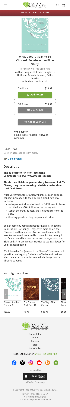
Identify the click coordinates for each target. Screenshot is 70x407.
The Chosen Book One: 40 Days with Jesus (31, 305)
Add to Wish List (35, 122)
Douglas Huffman (33, 72)
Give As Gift (35, 110)
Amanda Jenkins (36, 75)
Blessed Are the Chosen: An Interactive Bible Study (11, 306)
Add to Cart (35, 95)
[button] (57, 5)
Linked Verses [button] (14, 159)
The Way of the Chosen (48, 304)
